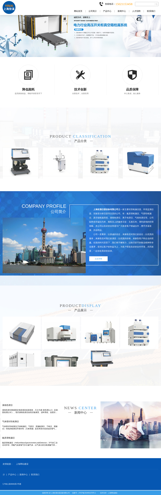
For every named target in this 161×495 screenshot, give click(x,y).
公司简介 (93, 11)
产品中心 (107, 11)
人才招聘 (136, 11)
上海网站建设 (22, 472)
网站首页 (78, 11)
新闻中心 (122, 11)
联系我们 (151, 11)
